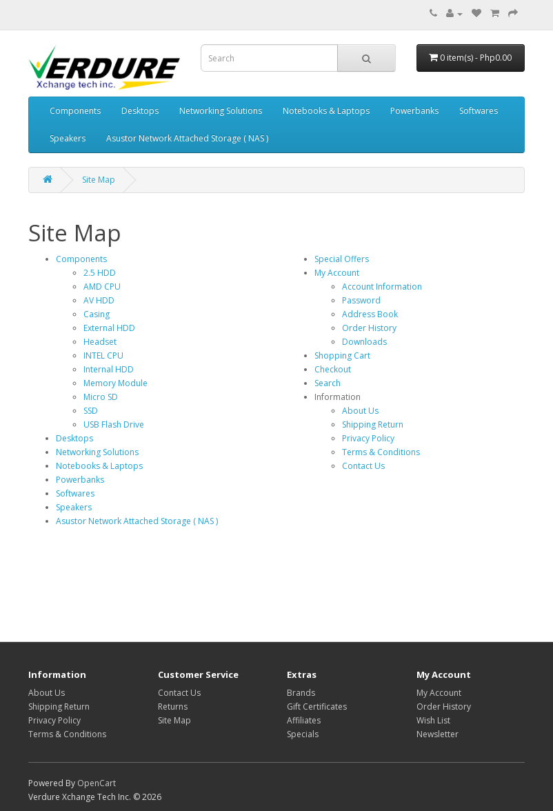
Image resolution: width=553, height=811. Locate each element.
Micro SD (100, 397)
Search (327, 383)
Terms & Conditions (381, 452)
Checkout (332, 369)
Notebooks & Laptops (326, 111)
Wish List (433, 720)
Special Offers (341, 259)
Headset (100, 342)
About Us (360, 411)
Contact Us (363, 466)
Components (75, 111)
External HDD (109, 328)
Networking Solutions (220, 111)
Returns (173, 706)
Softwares (478, 111)
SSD (90, 411)
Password (361, 300)
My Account (336, 273)
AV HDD (98, 300)
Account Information (382, 286)
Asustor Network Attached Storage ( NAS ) (187, 138)
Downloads (364, 342)
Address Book (370, 314)
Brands (301, 693)
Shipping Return (372, 424)
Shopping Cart (342, 355)
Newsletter (437, 734)
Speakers (68, 138)
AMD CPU (102, 286)
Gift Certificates (317, 706)
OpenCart (96, 783)
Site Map (98, 180)
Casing (96, 314)
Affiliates (304, 720)
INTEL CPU (103, 355)
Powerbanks (414, 111)
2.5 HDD (99, 273)
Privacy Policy (368, 438)
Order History (369, 328)
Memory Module (115, 383)
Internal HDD (108, 369)
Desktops (140, 111)
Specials (303, 734)
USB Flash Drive (113, 424)
